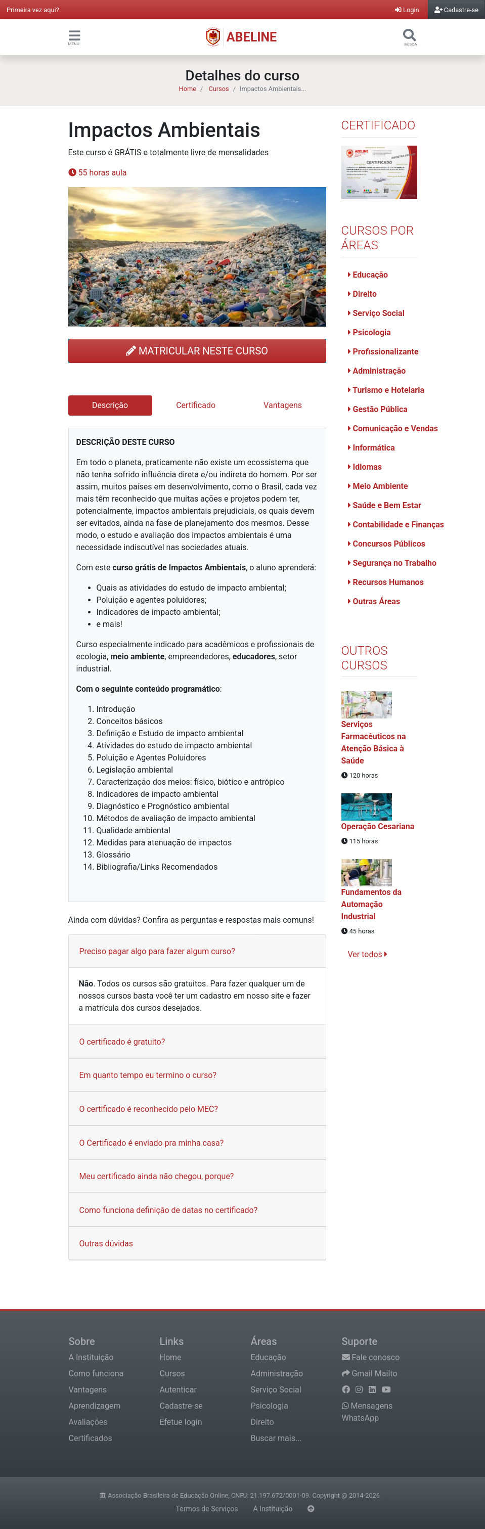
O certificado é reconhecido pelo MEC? (148, 1109)
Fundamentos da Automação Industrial (371, 904)
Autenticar (178, 1390)
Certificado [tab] (195, 405)
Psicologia (369, 332)
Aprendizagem (95, 1406)
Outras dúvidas (106, 1243)
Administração (377, 371)
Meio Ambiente (378, 486)
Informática (371, 448)
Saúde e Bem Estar (384, 505)
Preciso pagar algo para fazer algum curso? (157, 951)
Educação (368, 275)
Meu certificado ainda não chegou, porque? (156, 1176)
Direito (362, 294)
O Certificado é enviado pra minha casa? (151, 1143)
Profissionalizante (383, 351)
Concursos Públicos (386, 544)
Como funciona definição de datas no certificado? (168, 1210)
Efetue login (181, 1422)
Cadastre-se (181, 1406)
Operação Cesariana (378, 826)
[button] (74, 35)
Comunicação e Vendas (393, 428)
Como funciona (96, 1373)
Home (187, 89)
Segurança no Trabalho (392, 563)
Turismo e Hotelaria (386, 390)
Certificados (90, 1438)
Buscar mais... (276, 1438)
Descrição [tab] (110, 405)
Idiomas (365, 467)
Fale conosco (371, 1357)
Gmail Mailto (370, 1373)
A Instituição (91, 1357)
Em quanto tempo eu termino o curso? (147, 1075)
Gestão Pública (378, 409)
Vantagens (88, 1390)
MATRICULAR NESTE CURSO (197, 351)
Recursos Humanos (386, 582)
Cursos (218, 89)
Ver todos (367, 954)
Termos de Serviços (207, 1509)
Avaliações (88, 1422)
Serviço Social (376, 313)
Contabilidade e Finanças (396, 524)
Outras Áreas (374, 601)
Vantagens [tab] (282, 405)
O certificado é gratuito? (122, 1042)
